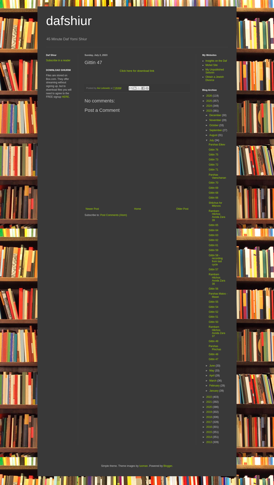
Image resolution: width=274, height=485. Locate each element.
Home (137, 208)
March (213, 380)
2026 (209, 95)
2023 (209, 110)
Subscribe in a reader (58, 60)
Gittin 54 (213, 306)
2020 (209, 407)
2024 (209, 105)
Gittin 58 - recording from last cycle (216, 260)
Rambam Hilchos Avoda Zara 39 (217, 216)
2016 (209, 426)
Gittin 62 (213, 240)
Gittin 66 (213, 197)
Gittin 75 (213, 154)
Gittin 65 (213, 225)
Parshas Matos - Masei (218, 295)
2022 (209, 396)
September (216, 130)
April (212, 375)
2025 (209, 100)
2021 (209, 401)
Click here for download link (137, 70)
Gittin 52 (213, 311)
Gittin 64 (213, 230)
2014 (209, 437)
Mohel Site (212, 65)
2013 (209, 442)
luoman (143, 465)
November (215, 120)
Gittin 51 (213, 316)
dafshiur (69, 20)
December (215, 115)
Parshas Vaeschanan (217, 176)
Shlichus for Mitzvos (215, 204)
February (214, 385)
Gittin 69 (213, 187)
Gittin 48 (213, 354)
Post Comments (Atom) (113, 215)
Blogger (168, 465)
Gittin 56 (213, 288)
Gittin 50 (213, 321)
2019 (209, 411)
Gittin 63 (213, 235)
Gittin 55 (213, 301)
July (212, 140)
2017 (209, 422)
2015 (209, 432)
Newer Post (92, 208)
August (213, 135)
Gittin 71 (213, 169)
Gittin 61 (213, 245)
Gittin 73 (213, 159)
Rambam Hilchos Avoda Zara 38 (217, 279)
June (212, 365)
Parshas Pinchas (215, 348)
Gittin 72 (213, 164)
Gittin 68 (213, 192)
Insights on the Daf (216, 60)
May (212, 370)
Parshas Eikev (217, 144)
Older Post (182, 208)
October (214, 125)
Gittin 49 (213, 341)
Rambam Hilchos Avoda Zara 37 (217, 331)
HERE (65, 96)
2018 (209, 417)
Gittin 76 (213, 149)
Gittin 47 (213, 359)
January (214, 390)
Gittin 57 (213, 269)
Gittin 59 (213, 250)
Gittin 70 (213, 182)
